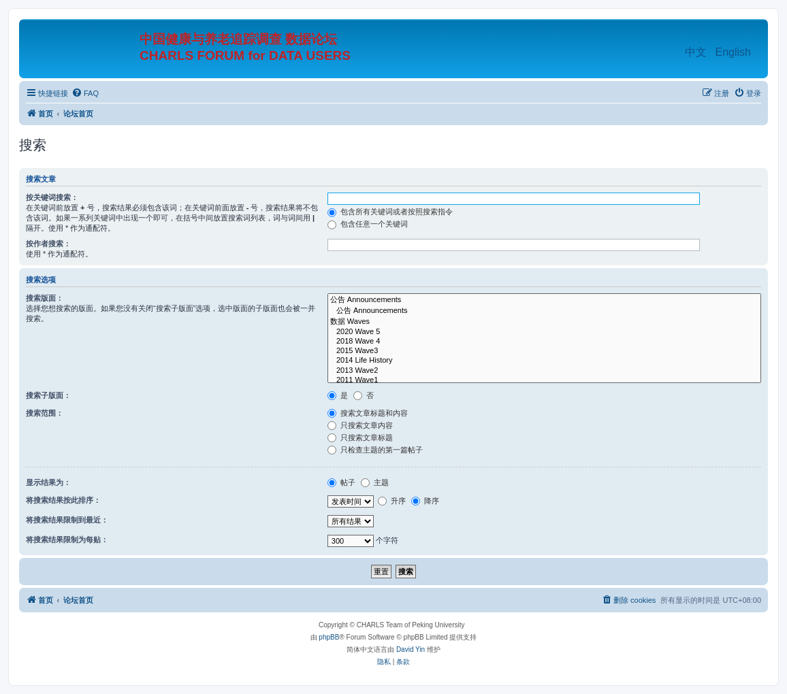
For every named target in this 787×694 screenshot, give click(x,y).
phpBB (329, 637)
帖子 (341, 482)
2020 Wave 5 (544, 332)
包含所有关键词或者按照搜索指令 (390, 212)
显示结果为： (48, 482)
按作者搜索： (48, 243)
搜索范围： (44, 413)
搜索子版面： (48, 395)
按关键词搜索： (52, 197)
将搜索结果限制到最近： (67, 520)
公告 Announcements (544, 300)
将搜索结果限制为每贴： (67, 539)
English (733, 52)
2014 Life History (544, 360)
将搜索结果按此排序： (63, 500)
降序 (425, 501)
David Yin (410, 649)
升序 (392, 501)
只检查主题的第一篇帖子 (375, 450)
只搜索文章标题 (360, 437)
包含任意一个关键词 (367, 224)
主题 (375, 482)
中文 (696, 52)
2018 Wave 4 (544, 341)
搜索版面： (44, 298)
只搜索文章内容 (360, 425)
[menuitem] (85, 93)
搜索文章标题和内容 (367, 413)
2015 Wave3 (544, 351)
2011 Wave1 (544, 380)
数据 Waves (544, 321)
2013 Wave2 (544, 371)
